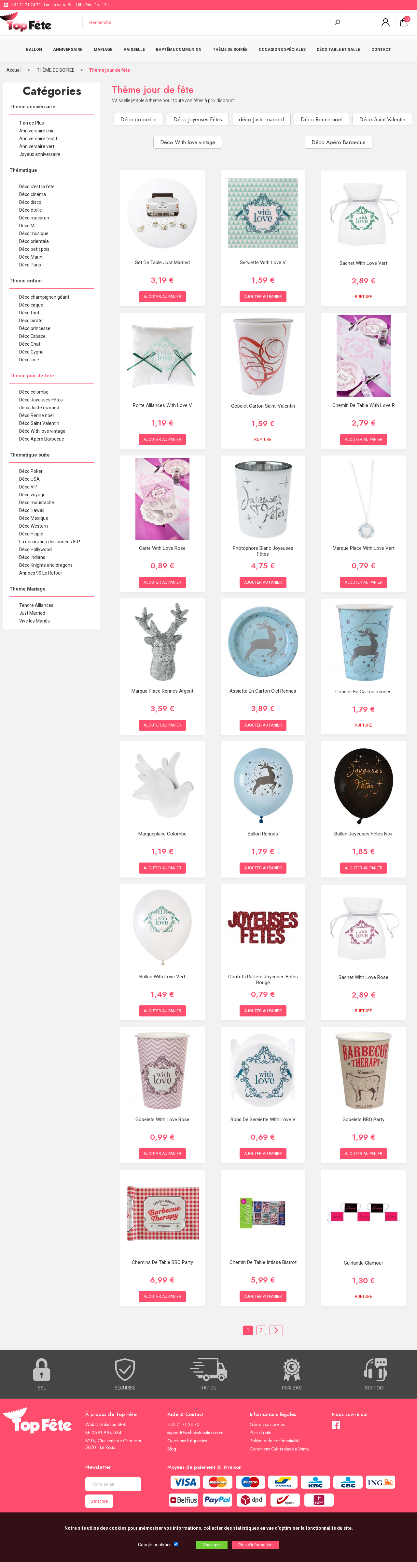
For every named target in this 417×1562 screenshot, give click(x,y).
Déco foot (29, 312)
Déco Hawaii (31, 510)
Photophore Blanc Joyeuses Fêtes (263, 551)
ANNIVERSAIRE (67, 49)
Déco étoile (30, 210)
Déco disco (30, 202)
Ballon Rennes (263, 834)
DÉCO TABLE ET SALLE (338, 49)
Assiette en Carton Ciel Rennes (262, 691)
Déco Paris (30, 264)
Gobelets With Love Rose (162, 1119)
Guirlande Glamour (363, 1263)
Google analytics (155, 1544)
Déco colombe (34, 392)
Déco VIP (28, 486)
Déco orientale (34, 241)
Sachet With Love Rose (363, 977)
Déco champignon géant (44, 297)
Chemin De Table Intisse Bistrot (263, 1262)
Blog (171, 1449)
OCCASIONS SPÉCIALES (282, 49)
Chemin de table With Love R (363, 405)
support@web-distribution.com (195, 1432)
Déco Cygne (31, 351)
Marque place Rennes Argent (162, 691)
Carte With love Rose (162, 548)
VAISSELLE (134, 49)
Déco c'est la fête (37, 186)
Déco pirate (31, 320)
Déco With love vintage (42, 431)
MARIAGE (103, 49)
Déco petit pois (34, 249)
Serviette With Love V (263, 262)
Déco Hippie (31, 533)
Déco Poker (31, 471)
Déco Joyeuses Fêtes (41, 399)
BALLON (34, 49)
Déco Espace (32, 336)
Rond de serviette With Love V (263, 1119)
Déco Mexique (33, 518)
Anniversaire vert (36, 146)
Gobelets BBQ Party (363, 1119)
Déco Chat (29, 344)
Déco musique (34, 233)
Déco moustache (36, 502)
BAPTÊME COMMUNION (179, 49)
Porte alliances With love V (162, 405)
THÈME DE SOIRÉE (230, 49)
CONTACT (381, 49)
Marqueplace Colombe (162, 834)
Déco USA (29, 479)
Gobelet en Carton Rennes (363, 692)
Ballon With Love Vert (162, 977)
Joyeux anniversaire (40, 154)
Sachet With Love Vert (363, 263)
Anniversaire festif (38, 138)
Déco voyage (32, 494)
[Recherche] (210, 24)
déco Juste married (39, 407)
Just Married (32, 613)
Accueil (14, 70)
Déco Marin (30, 257)
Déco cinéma (32, 194)
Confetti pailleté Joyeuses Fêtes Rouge (263, 979)
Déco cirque (31, 305)
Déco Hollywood (35, 549)
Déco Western (33, 526)
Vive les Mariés (34, 620)
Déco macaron (34, 217)
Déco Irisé (29, 359)
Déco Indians (32, 557)
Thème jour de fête (109, 70)
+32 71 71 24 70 (26, 5)
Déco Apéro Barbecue (41, 439)
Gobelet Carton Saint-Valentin (263, 406)
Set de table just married (162, 262)
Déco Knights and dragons (46, 565)
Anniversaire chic (36, 130)
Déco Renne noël (36, 415)
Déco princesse (34, 328)
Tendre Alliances (36, 605)
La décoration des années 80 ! (49, 541)
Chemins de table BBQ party (162, 1262)
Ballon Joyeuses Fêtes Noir (363, 834)
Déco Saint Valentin (39, 423)
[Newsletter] (113, 1484)
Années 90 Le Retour (40, 573)
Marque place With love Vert (364, 548)
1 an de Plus (31, 123)
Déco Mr (27, 225)
